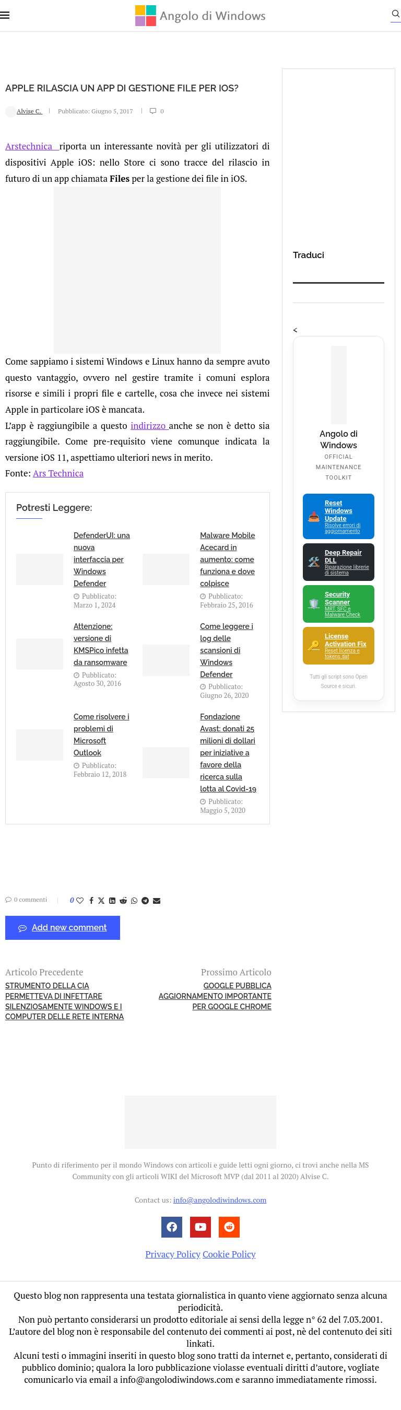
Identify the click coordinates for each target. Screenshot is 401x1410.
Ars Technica (58, 490)
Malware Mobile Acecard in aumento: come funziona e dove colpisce (227, 577)
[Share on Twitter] (101, 917)
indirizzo (150, 442)
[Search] (396, 16)
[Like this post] (80, 917)
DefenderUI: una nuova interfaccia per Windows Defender (102, 577)
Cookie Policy (229, 1271)
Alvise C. (23, 128)
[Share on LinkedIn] (112, 917)
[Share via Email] (156, 917)
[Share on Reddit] (123, 917)
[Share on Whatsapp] (134, 917)
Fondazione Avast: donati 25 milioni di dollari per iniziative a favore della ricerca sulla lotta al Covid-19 (228, 770)
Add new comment (62, 945)
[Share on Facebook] (91, 917)
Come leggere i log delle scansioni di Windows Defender (226, 667)
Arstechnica (32, 163)
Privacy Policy (172, 1271)
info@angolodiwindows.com (219, 1217)
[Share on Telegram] (145, 917)
